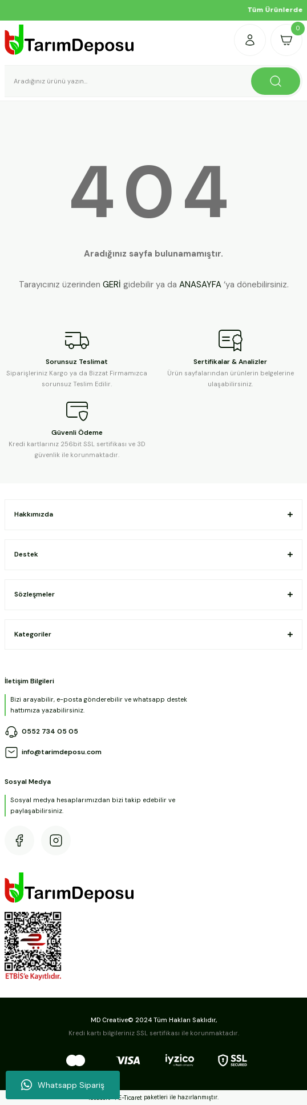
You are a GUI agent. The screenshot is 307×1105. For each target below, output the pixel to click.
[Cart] (286, 40)
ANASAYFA (200, 284)
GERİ (112, 284)
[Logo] (70, 40)
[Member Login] (250, 40)
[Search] (153, 81)
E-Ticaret (130, 1098)
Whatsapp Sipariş (62, 1085)
